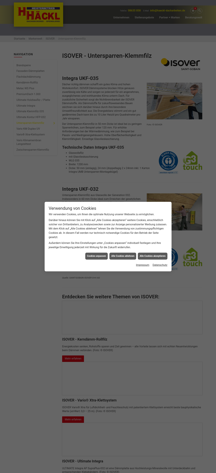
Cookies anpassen (96, 227)
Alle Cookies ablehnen (122, 227)
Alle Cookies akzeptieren (152, 227)
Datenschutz (160, 236)
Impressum (142, 236)
